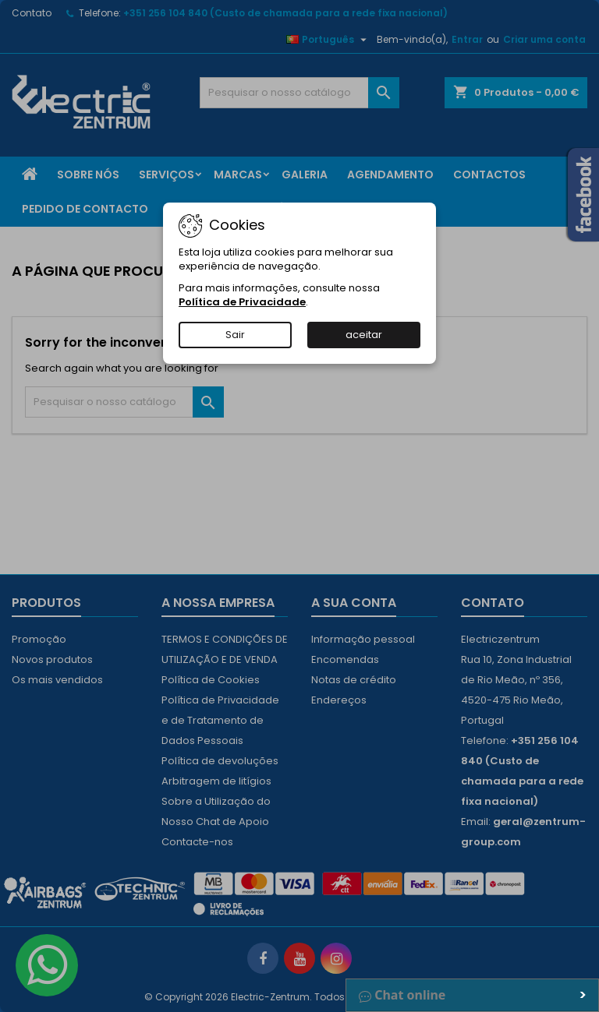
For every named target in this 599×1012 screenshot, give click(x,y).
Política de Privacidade (242, 301)
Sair (235, 334)
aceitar (364, 334)
